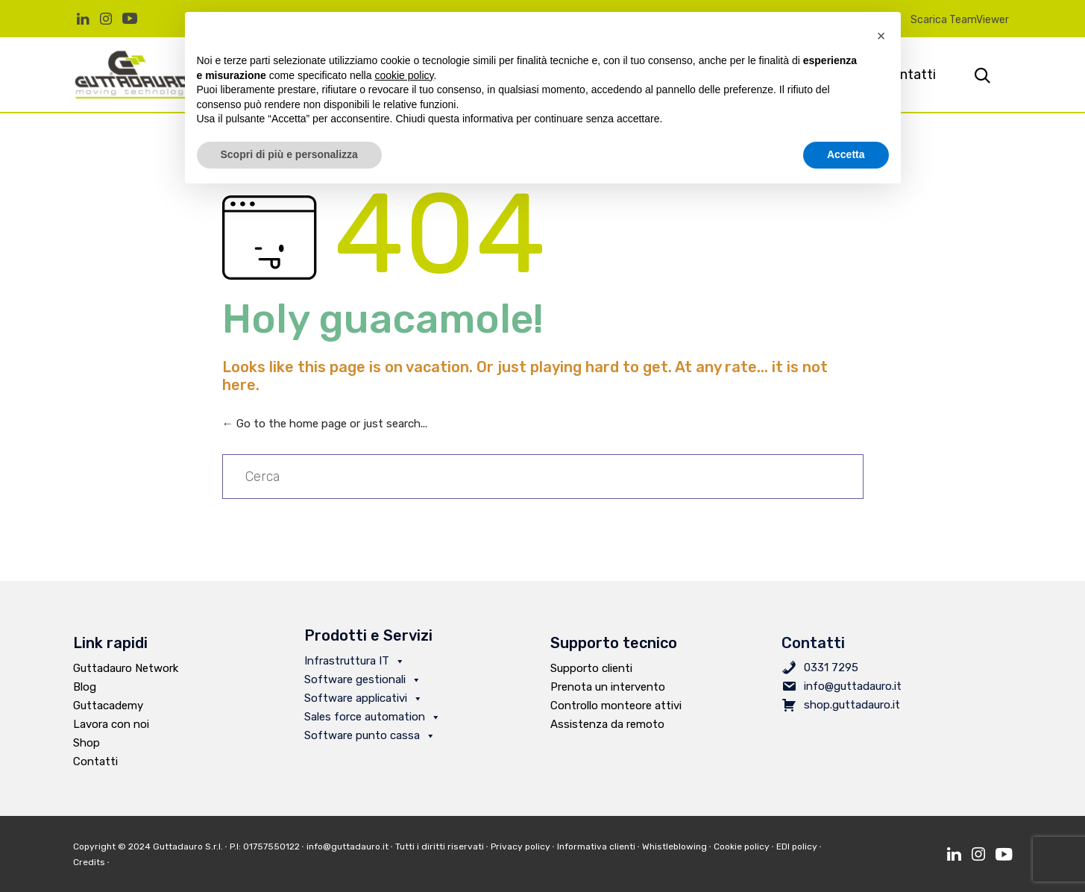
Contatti (95, 761)
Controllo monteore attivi (616, 705)
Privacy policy (520, 846)
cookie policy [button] (403, 75)
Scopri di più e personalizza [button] (289, 154)
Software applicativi (363, 698)
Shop (86, 743)
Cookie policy (742, 846)
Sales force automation (372, 716)
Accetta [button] (846, 154)
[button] (881, 36)
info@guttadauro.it (853, 686)
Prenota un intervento (607, 687)
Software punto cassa (369, 735)
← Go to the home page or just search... (324, 423)
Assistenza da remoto (607, 724)
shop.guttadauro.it (852, 705)
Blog (84, 687)
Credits (92, 862)
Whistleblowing (674, 846)
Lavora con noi (111, 724)
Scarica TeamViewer (960, 19)
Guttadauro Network (125, 668)
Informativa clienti (596, 846)
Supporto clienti (591, 668)
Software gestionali (362, 679)
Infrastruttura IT (354, 661)
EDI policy (796, 846)
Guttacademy (108, 705)
